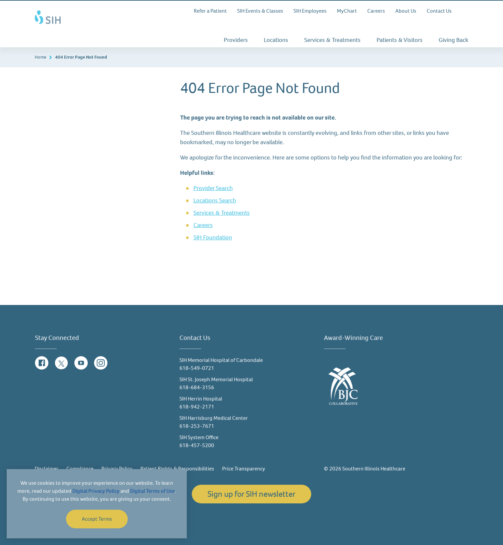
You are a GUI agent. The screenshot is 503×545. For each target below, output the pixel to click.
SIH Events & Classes (260, 10)
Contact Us (439, 10)
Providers (236, 40)
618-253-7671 (196, 425)
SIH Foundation (212, 237)
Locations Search (214, 200)
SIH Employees (310, 10)
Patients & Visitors (400, 40)
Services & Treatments (332, 40)
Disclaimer (46, 468)
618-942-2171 (196, 406)
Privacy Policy (116, 468)
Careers (376, 10)
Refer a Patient (210, 10)
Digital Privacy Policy (95, 490)
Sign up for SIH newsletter (251, 493)
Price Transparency (243, 468)
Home (40, 57)
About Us (405, 10)
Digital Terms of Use (152, 490)
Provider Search (213, 188)
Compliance (79, 468)
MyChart (347, 10)
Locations (276, 40)
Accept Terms (97, 518)
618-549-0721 (196, 368)
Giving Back (453, 40)
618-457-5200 (196, 445)
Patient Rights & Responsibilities (177, 468)
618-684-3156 (196, 387)
